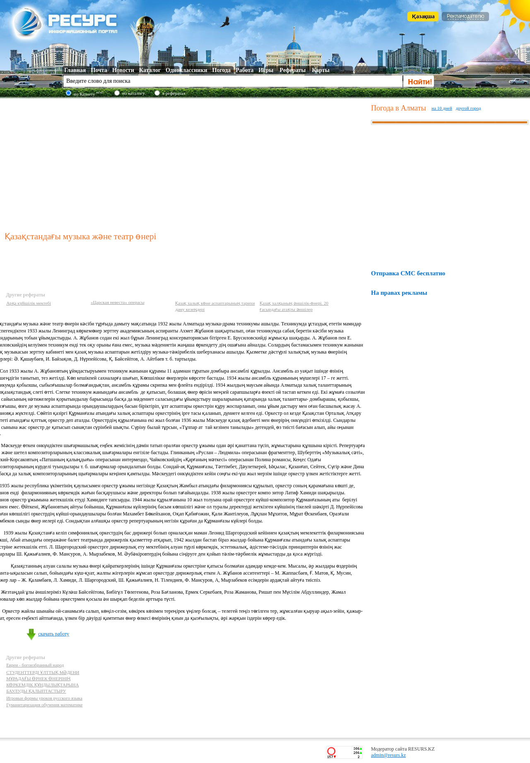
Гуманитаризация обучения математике (44, 704)
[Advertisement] (186, 163)
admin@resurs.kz (388, 755)
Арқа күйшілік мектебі (28, 303)
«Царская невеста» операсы (118, 302)
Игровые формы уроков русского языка (44, 698)
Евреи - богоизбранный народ (35, 664)
